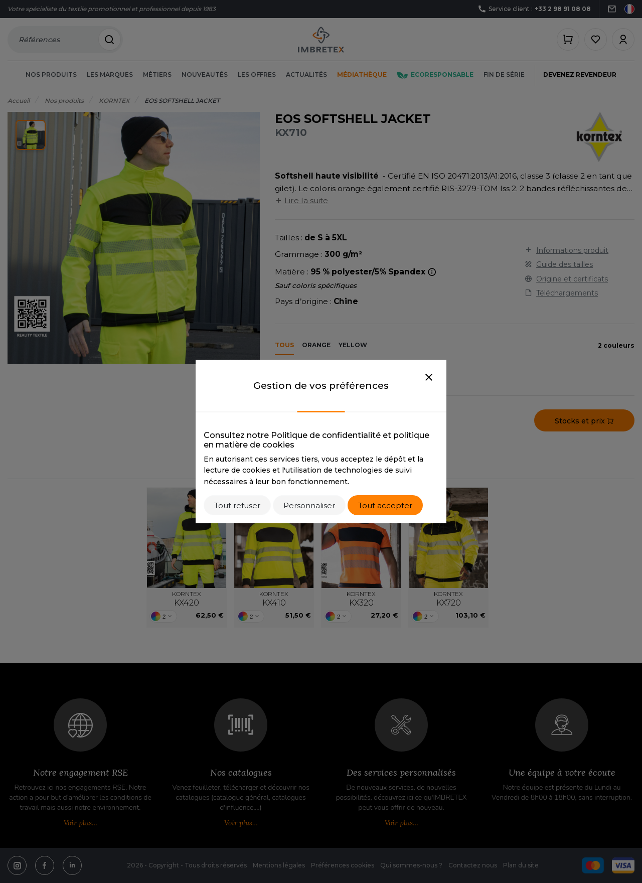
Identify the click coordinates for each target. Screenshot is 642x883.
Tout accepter (385, 505)
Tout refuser (237, 505)
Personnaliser (309, 505)
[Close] (428, 378)
